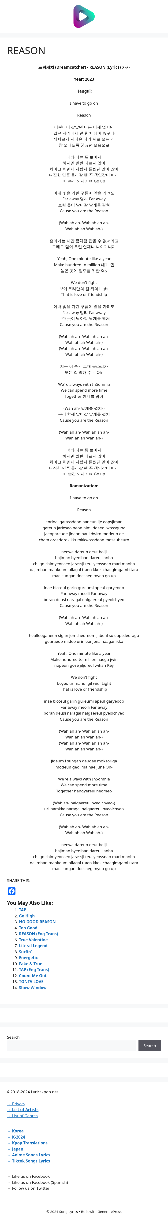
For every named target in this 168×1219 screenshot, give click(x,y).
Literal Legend (33, 945)
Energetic (28, 957)
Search (13, 1037)
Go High (27, 916)
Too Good (28, 928)
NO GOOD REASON (37, 921)
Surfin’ (25, 951)
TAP (22, 909)
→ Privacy (16, 1103)
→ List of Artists (22, 1109)
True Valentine (33, 940)
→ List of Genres (22, 1115)
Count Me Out (33, 975)
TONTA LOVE (31, 981)
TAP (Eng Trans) (34, 969)
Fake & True (30, 963)
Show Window (33, 987)
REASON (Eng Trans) (38, 933)
